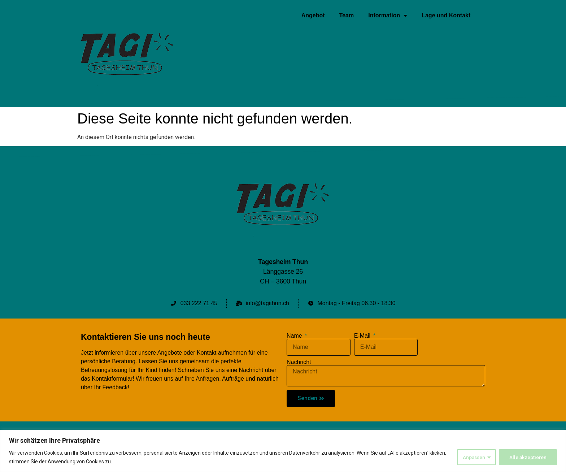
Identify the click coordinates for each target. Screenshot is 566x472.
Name (295, 336)
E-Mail (363, 336)
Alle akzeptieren (528, 457)
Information (387, 15)
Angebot (313, 15)
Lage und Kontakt (446, 15)
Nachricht (299, 362)
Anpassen (472, 457)
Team (346, 15)
